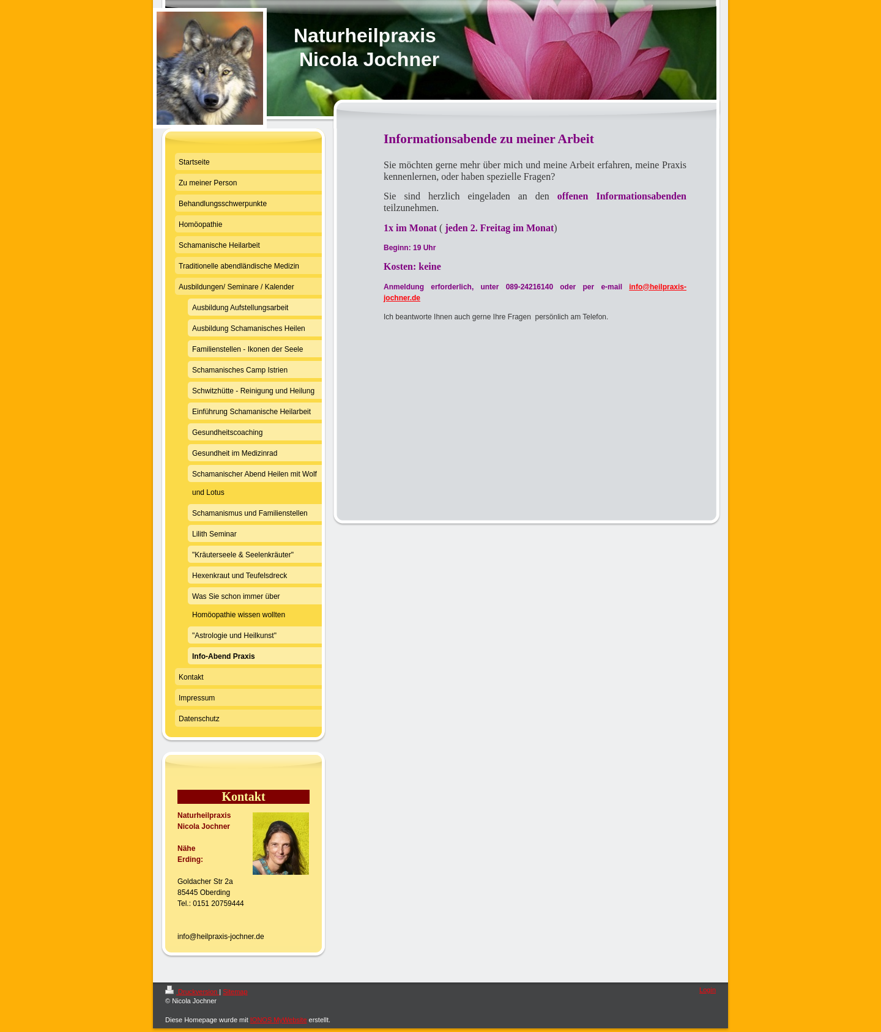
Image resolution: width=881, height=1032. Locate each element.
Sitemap (235, 991)
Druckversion (192, 991)
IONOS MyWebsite (278, 1019)
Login (707, 989)
